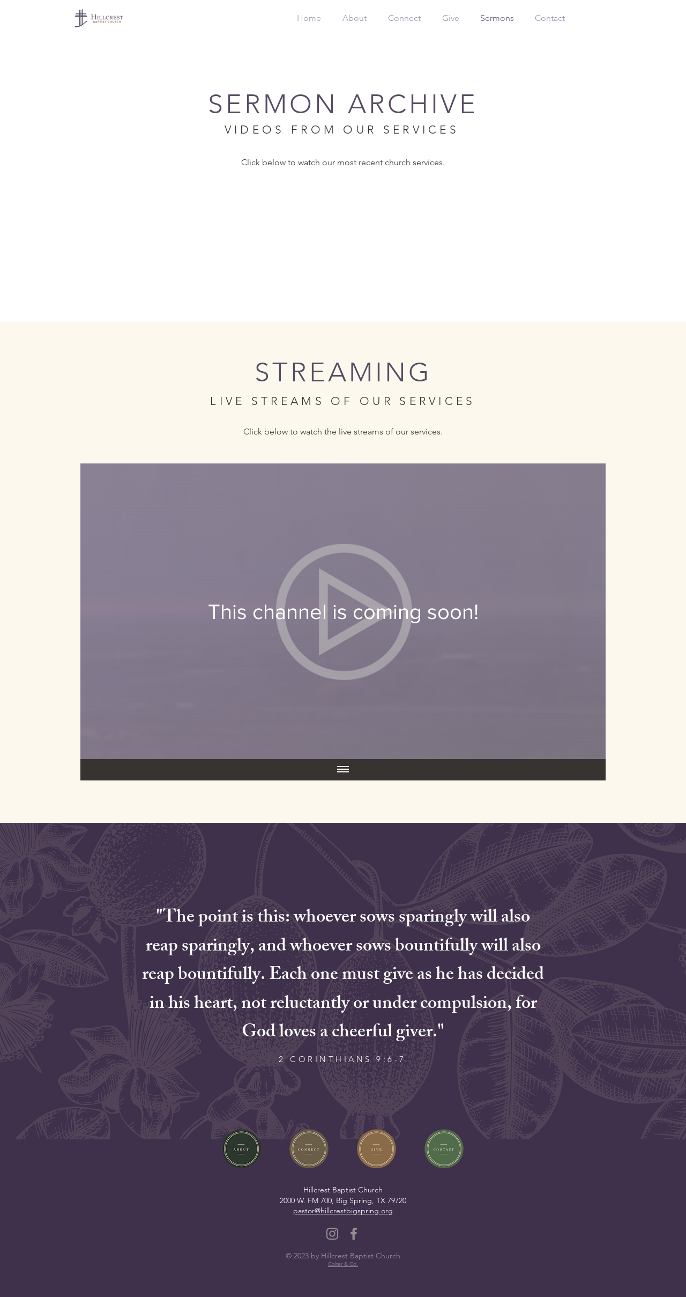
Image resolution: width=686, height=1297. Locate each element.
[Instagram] (332, 1234)
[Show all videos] (343, 769)
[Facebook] (354, 1234)
